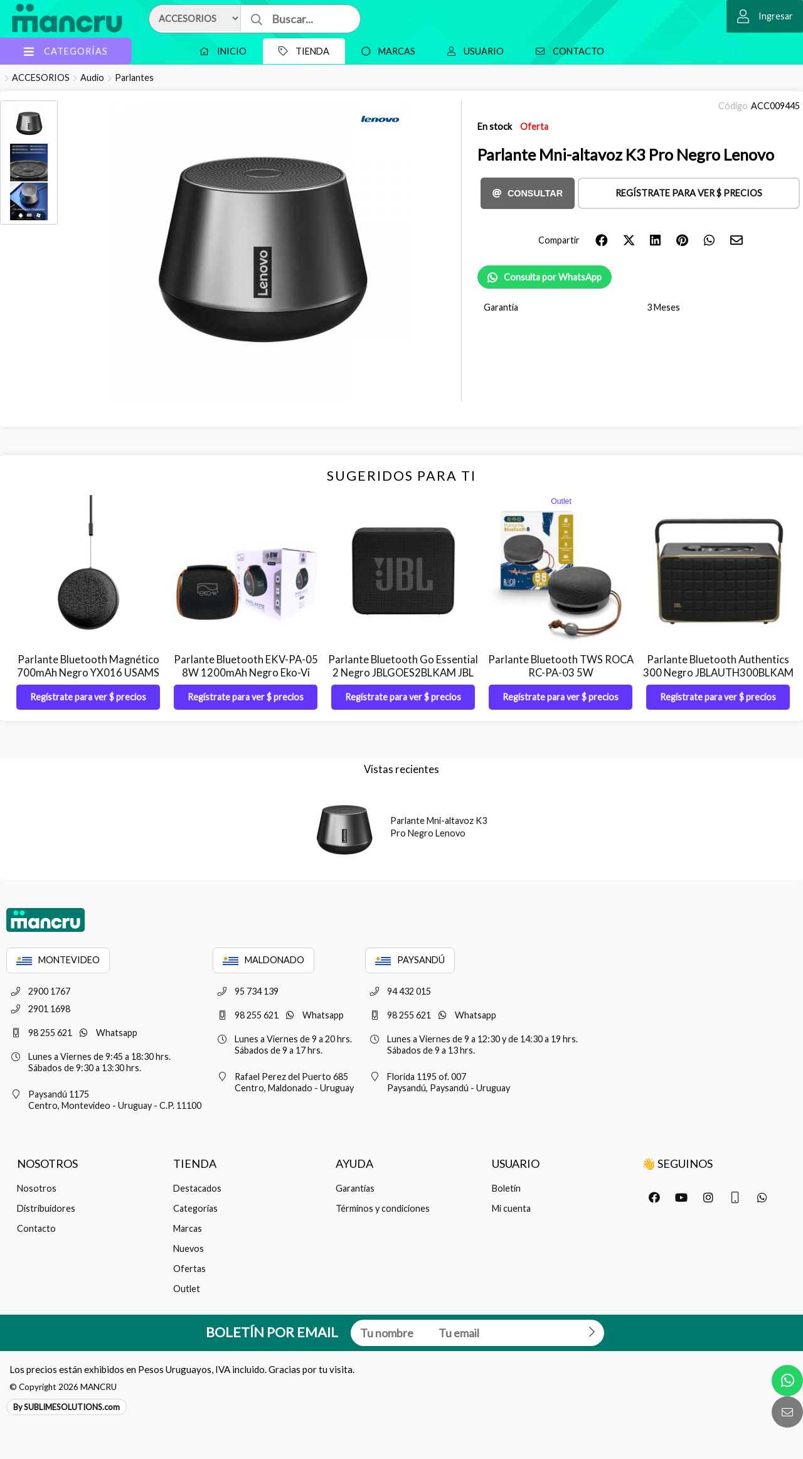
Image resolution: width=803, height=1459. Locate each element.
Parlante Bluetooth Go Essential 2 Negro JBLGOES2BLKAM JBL (403, 666)
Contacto (566, 51)
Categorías (195, 1208)
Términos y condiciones (383, 1208)
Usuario (472, 51)
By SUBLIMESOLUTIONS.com (66, 1407)
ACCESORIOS (41, 77)
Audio (92, 77)
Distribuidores (46, 1208)
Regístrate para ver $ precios (688, 193)
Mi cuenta (511, 1208)
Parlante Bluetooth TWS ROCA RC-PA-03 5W (561, 666)
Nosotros (36, 1188)
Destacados (197, 1188)
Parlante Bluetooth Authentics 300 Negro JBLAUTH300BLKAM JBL (718, 672)
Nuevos (188, 1248)
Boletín (506, 1188)
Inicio (220, 51)
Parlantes (134, 77)
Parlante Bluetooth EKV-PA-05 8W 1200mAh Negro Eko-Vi (246, 666)
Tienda (300, 51)
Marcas (385, 51)
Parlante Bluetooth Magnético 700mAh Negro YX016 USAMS (88, 666)
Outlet (186, 1288)
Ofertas (189, 1268)
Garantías (355, 1188)
